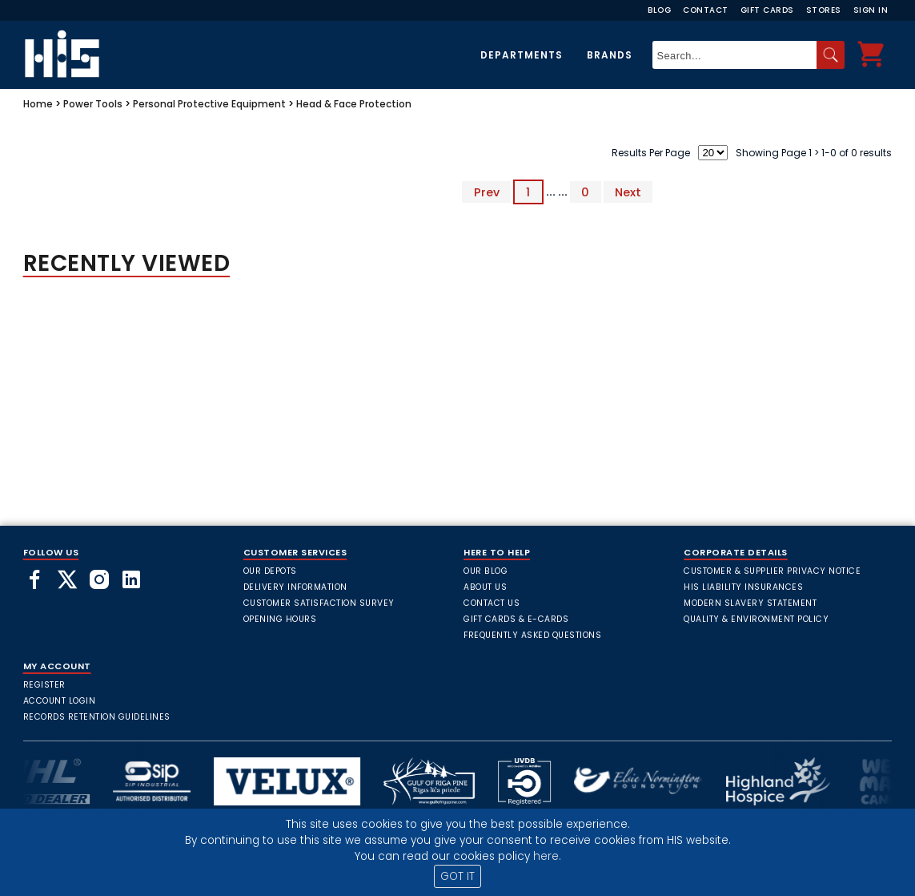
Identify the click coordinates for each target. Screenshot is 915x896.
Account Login (59, 701)
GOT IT (457, 876)
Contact (705, 10)
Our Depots (270, 571)
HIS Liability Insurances (743, 587)
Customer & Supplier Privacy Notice (772, 571)
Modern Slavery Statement (750, 603)
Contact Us (492, 603)
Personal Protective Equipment (209, 104)
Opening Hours (280, 619)
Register (44, 685)
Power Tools (92, 104)
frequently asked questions (532, 635)
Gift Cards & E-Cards (516, 619)
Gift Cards (767, 10)
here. (547, 856)
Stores (823, 10)
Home (38, 104)
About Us (485, 587)
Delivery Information (295, 587)
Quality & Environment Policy (756, 619)
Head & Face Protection (353, 104)
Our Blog (486, 571)
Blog (659, 10)
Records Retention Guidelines (97, 717)
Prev (487, 192)
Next (628, 192)
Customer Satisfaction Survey (319, 603)
